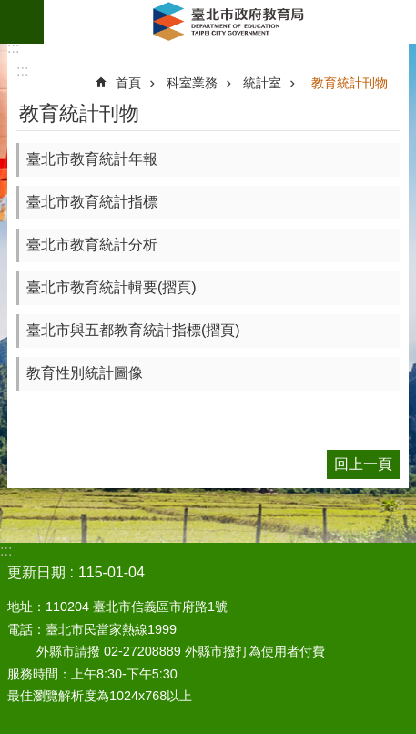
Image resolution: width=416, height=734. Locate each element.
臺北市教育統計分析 (91, 244)
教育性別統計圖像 (84, 373)
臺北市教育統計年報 (91, 159)
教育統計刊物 (349, 83)
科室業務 (192, 83)
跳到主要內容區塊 (9, 9)
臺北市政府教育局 (230, 22)
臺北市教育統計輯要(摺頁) (111, 287)
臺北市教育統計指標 (91, 201)
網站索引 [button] (22, 22)
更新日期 (36, 572)
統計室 (262, 83)
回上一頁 (363, 464)
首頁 (128, 83)
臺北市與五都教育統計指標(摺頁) (133, 330)
